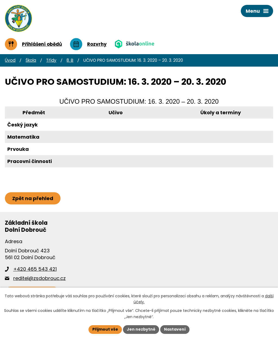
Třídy (51, 60)
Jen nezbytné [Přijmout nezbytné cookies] (141, 329)
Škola (31, 60)
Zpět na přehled (32, 198)
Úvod (10, 60)
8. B (70, 60)
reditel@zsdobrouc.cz (39, 278)
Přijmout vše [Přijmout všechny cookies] (105, 329)
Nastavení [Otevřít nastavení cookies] (175, 329)
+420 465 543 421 (35, 269)
